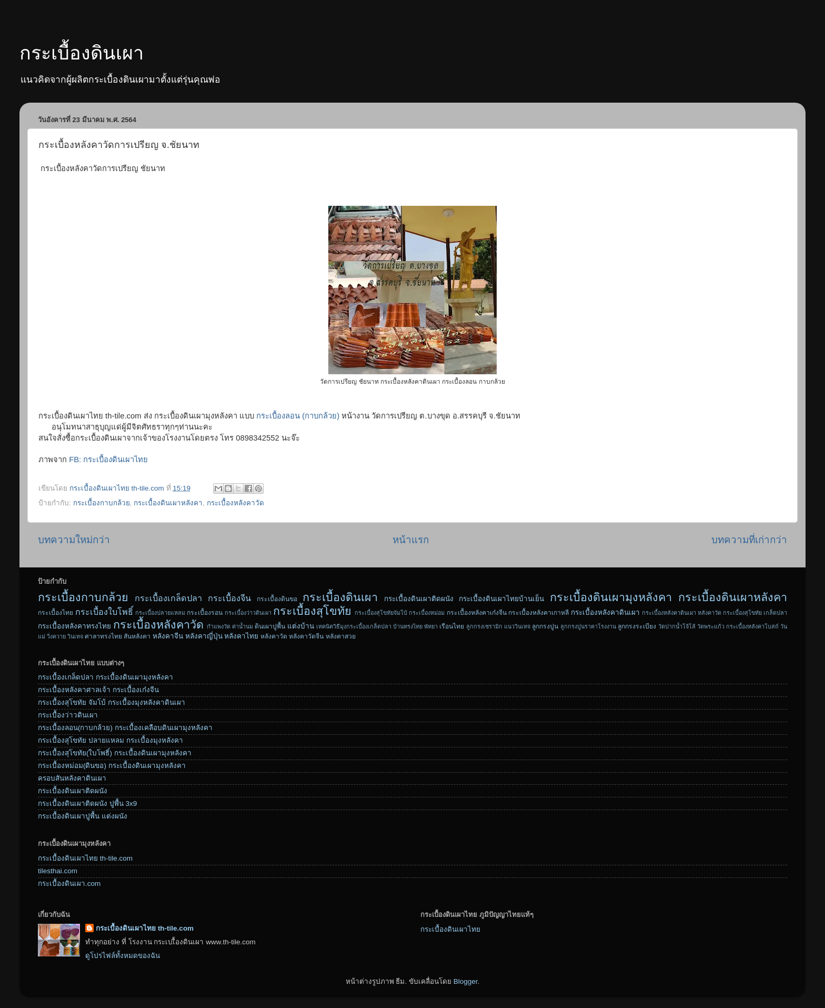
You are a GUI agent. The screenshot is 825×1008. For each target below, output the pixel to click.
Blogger (466, 981)
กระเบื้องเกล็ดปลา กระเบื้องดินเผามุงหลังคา (105, 677)
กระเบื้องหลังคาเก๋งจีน (477, 612)
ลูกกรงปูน (545, 626)
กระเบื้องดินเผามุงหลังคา (611, 597)
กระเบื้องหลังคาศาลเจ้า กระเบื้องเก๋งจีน (98, 690)
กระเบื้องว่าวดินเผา (248, 613)
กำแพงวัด (218, 626)
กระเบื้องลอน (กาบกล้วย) (297, 416)
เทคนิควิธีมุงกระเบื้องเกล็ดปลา (353, 626)
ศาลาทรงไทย (103, 636)
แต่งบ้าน (300, 626)
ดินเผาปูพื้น (270, 626)
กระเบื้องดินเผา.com (69, 883)
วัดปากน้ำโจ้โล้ (677, 626)
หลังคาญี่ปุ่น (204, 636)
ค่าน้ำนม (242, 626)
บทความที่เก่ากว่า (749, 539)
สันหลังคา (137, 636)
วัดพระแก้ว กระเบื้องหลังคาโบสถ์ (738, 626)
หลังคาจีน (168, 636)
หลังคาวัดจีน (306, 636)
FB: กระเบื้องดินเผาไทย (108, 459)
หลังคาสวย (341, 636)
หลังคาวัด (273, 636)
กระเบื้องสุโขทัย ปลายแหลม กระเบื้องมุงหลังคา (110, 740)
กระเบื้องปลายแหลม (160, 613)
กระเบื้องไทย (55, 612)
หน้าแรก (411, 539)
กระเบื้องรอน (205, 612)
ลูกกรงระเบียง (637, 626)
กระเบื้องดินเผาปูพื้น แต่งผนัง (82, 816)
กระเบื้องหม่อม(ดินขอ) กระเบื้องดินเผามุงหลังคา (112, 766)
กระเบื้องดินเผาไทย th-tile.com (85, 858)
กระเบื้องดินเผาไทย (450, 929)
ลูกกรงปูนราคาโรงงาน (588, 626)
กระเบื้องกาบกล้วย (101, 503)
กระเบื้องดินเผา (81, 53)
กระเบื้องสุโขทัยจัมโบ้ (381, 613)
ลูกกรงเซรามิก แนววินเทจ (498, 626)
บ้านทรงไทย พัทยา (415, 626)
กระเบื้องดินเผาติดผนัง (419, 599)
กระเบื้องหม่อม (427, 613)
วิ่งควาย (56, 636)
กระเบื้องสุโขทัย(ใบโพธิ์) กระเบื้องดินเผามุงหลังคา (115, 753)
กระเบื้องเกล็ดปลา (168, 598)
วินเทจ (75, 636)
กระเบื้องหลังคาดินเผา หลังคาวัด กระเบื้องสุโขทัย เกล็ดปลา (714, 613)
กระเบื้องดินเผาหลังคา (168, 503)
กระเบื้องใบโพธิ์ (104, 611)
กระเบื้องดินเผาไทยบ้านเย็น (501, 599)
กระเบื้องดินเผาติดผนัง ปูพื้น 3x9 (87, 803)
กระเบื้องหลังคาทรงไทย (74, 626)
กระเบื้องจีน (229, 598)
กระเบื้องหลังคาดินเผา (605, 612)
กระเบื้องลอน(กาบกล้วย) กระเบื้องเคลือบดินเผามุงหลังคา (125, 728)
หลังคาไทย (241, 636)
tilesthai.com (57, 871)
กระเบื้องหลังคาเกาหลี (538, 612)
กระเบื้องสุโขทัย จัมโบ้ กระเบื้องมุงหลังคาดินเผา (111, 702)
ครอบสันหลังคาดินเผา (72, 778)
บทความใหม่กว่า (74, 539)
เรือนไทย (451, 626)
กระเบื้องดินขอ (277, 599)
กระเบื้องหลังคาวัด (235, 503)
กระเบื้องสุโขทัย (312, 610)
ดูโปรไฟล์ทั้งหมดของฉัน (122, 956)
